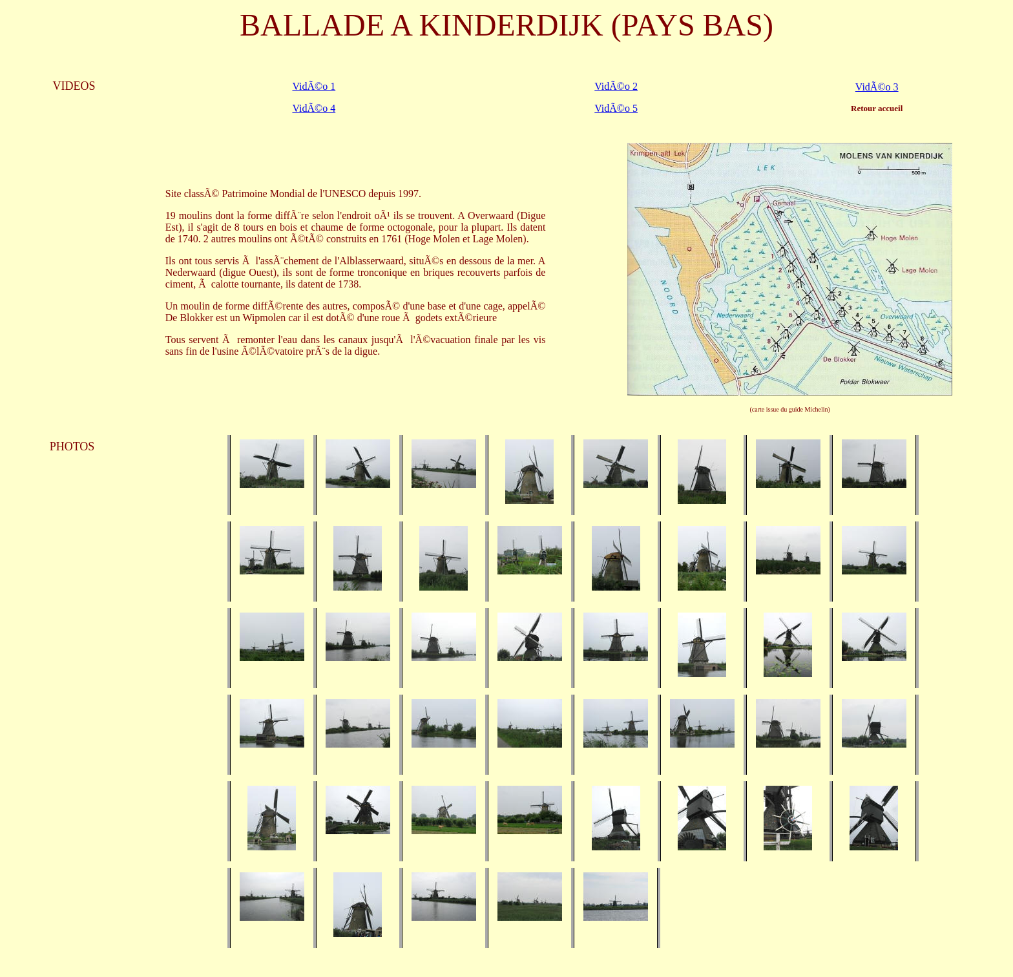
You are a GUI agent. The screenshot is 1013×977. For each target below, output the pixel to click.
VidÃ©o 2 (616, 86)
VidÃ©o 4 (313, 108)
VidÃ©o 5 (616, 108)
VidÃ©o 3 (877, 86)
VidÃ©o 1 (313, 86)
